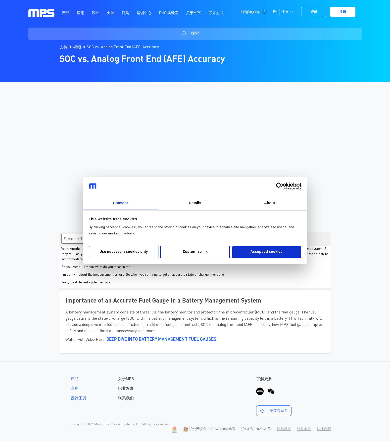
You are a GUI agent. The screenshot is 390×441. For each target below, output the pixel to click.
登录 (313, 12)
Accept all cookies (266, 252)
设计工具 (79, 398)
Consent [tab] (120, 203)
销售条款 (304, 429)
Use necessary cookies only (123, 252)
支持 (63, 47)
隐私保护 (284, 429)
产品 (75, 379)
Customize (195, 252)
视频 (77, 47)
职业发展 (126, 389)
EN (275, 12)
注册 (342, 12)
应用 (75, 389)
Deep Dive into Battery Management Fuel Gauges (161, 339)
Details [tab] (195, 203)
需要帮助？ (272, 411)
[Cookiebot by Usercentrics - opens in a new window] (279, 186)
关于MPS (126, 379)
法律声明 (324, 429)
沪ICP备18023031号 (256, 429)
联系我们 (126, 398)
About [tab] (269, 203)
